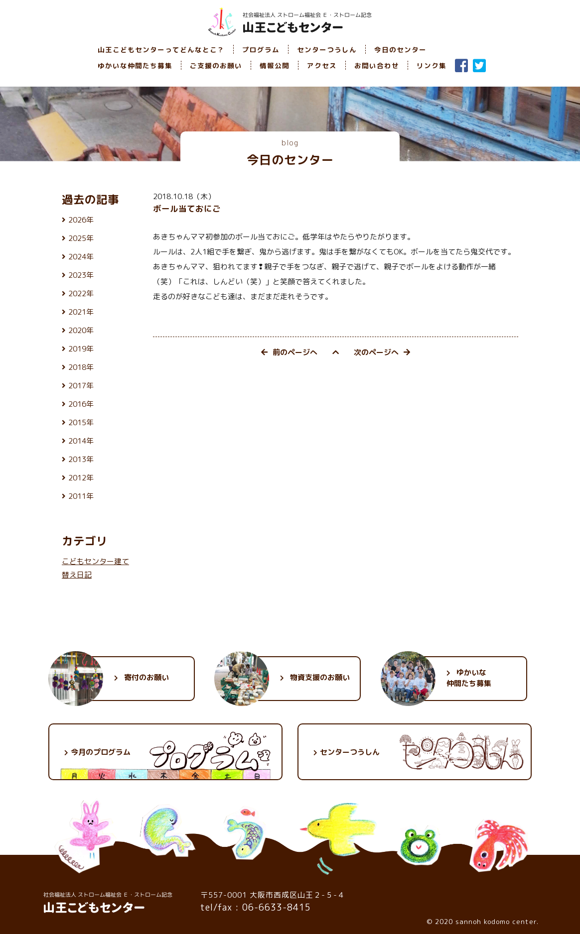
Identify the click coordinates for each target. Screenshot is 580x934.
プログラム (261, 49)
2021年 (81, 312)
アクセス (322, 65)
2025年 (81, 238)
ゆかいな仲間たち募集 (135, 65)
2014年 (81, 441)
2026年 (81, 220)
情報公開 (275, 65)
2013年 (81, 459)
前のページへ (289, 352)
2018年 (81, 367)
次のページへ (382, 352)
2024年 (81, 256)
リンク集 (431, 65)
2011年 (81, 496)
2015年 (81, 422)
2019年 (81, 349)
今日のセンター (400, 49)
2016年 (81, 404)
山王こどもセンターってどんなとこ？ (161, 49)
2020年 (81, 330)
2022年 (81, 293)
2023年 (81, 275)
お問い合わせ (376, 65)
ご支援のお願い (216, 65)
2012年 (81, 477)
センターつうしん (327, 49)
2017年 (81, 385)
